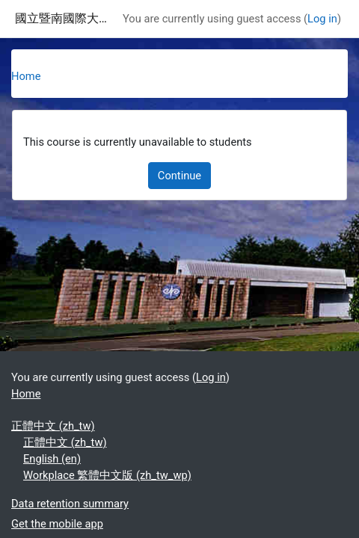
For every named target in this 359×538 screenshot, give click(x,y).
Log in (322, 18)
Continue (179, 175)
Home (25, 76)
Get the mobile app (57, 524)
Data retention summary (70, 503)
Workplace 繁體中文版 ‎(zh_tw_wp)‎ (107, 475)
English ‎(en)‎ (52, 459)
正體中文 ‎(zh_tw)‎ (53, 426)
